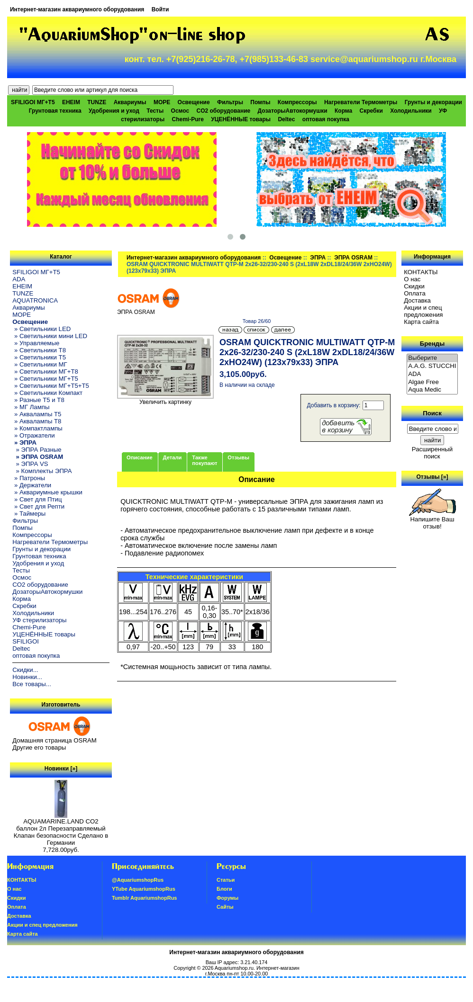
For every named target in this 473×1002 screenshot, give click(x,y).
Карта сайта (421, 321)
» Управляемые (35, 343)
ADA (18, 279)
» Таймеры (28, 513)
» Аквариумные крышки (47, 492)
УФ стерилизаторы (39, 620)
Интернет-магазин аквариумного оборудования (77, 9)
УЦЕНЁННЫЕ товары (241, 119)
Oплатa (415, 293)
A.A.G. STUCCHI (432, 366)
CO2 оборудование (223, 110)
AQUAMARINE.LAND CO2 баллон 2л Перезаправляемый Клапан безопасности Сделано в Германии (61, 829)
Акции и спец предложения (423, 311)
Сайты (225, 907)
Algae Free (432, 382)
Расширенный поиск (432, 453)
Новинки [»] (61, 768)
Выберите (432, 358)
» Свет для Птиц (37, 499)
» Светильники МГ (39, 364)
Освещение (285, 257)
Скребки (371, 110)
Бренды (432, 343)
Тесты (155, 110)
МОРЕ (162, 102)
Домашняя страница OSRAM (54, 740)
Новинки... (27, 676)
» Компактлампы (37, 428)
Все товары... (31, 684)
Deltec (286, 119)
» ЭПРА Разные (36, 449)
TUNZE (96, 102)
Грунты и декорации (433, 102)
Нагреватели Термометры (360, 102)
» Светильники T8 (39, 350)
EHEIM (71, 102)
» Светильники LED (41, 328)
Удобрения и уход (114, 110)
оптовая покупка (325, 119)
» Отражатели (33, 435)
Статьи (226, 880)
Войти (160, 9)
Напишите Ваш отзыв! (432, 520)
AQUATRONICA (35, 300)
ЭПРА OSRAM (353, 257)
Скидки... (25, 669)
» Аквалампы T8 (36, 421)
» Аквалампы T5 (36, 414)
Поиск (432, 413)
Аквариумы (130, 102)
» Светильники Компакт (47, 392)
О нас (412, 279)
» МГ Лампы (30, 407)
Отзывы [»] (432, 477)
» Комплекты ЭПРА (42, 470)
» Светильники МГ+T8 (45, 371)
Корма (343, 110)
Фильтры (230, 102)
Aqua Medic (432, 390)
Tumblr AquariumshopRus (144, 898)
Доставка (417, 300)
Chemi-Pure (188, 119)
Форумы (227, 898)
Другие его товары (39, 747)
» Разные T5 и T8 (38, 399)
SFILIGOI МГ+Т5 (33, 102)
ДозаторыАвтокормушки (292, 110)
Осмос (180, 110)
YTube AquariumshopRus (143, 889)
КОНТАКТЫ (420, 272)
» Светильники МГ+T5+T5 (50, 385)
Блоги (224, 889)
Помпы (260, 102)
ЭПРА (318, 257)
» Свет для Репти (38, 506)
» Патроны (28, 478)
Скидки (414, 286)
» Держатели (31, 485)
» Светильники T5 (39, 357)
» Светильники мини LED (49, 336)
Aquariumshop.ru (234, 968)
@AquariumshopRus (138, 880)
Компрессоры (297, 102)
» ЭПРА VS (30, 463)
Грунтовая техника (55, 110)
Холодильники (411, 110)
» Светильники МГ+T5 (45, 378)
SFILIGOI (25, 641)
